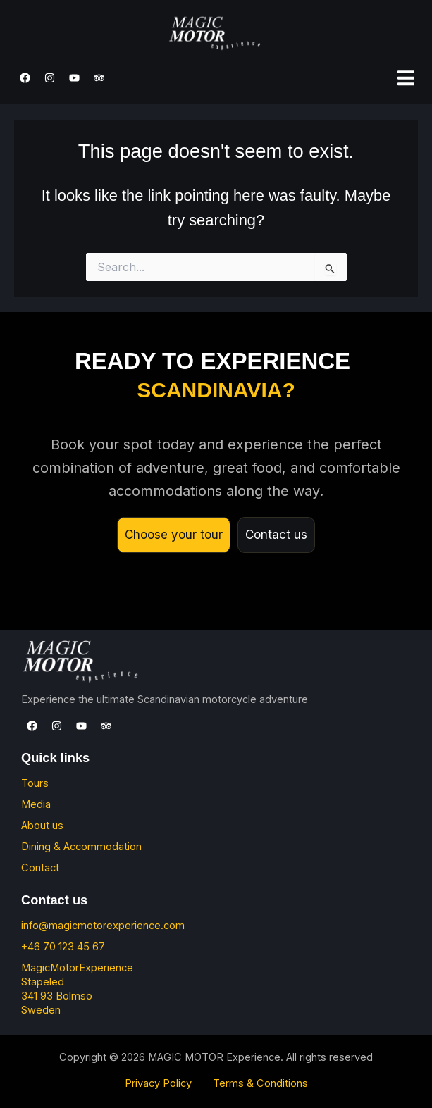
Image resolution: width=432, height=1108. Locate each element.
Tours (35, 783)
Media (36, 804)
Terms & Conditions (260, 1083)
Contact (40, 867)
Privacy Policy (158, 1083)
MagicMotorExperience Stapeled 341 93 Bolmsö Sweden (77, 988)
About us (42, 825)
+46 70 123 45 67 (63, 946)
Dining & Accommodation (81, 846)
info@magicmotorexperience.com (103, 925)
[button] (405, 78)
